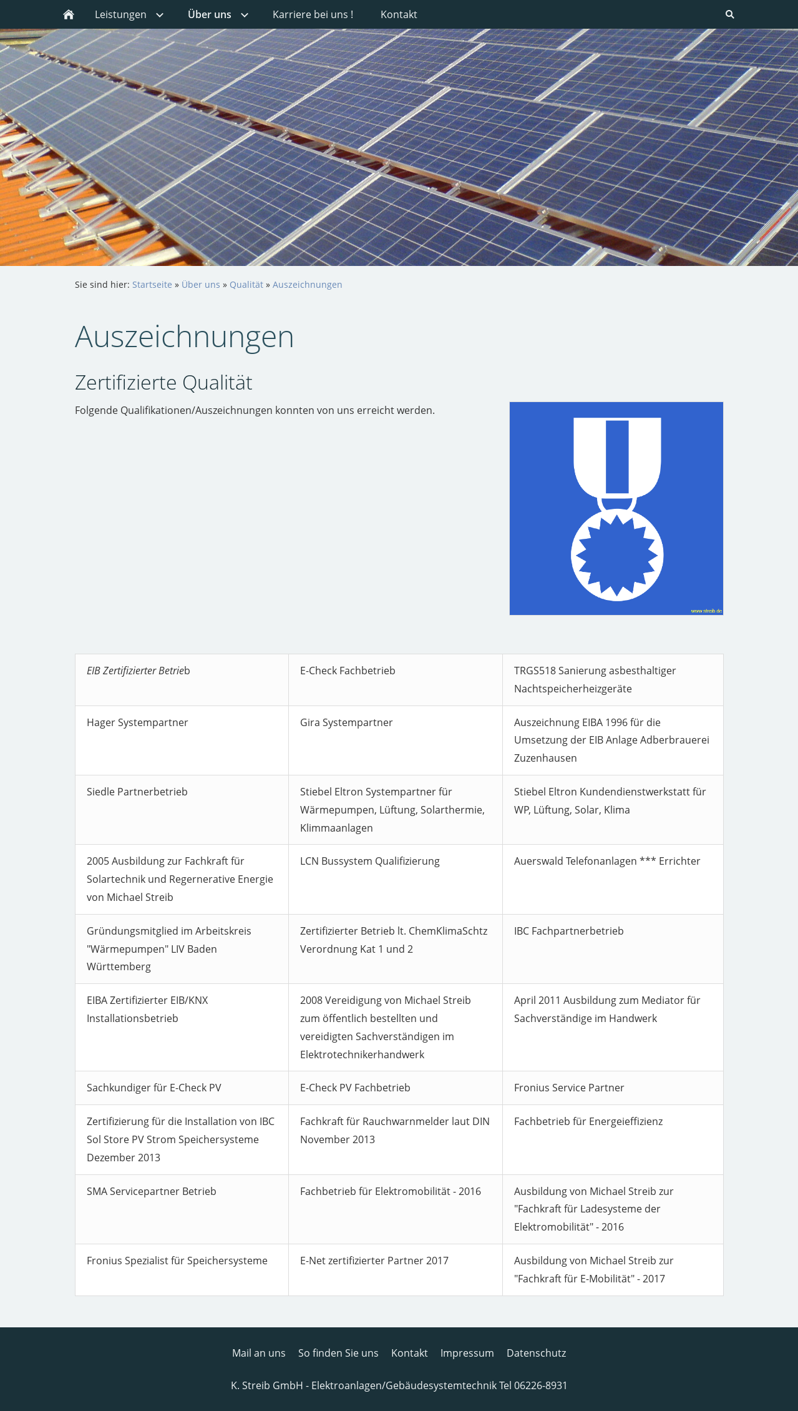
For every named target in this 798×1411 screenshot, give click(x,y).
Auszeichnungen (308, 284)
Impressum (467, 1353)
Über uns (201, 284)
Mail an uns (259, 1353)
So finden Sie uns (338, 1353)
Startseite (152, 284)
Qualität (246, 284)
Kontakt (409, 1353)
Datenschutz (536, 1353)
